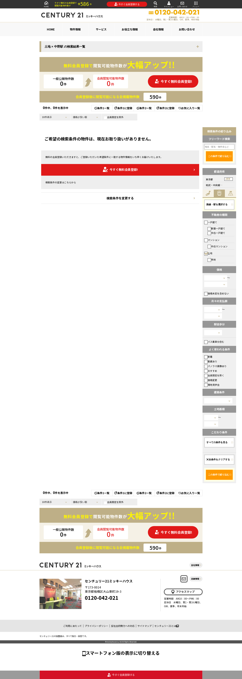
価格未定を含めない (216, 293)
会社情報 (158, 29)
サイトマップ (144, 626)
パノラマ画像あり (215, 366)
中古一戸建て (216, 233)
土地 (208, 253)
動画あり (210, 361)
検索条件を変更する (120, 198)
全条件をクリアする (218, 459)
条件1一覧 (101, 108)
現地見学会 (211, 384)
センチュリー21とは (166, 626)
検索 (155, 4)
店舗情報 (195, 578)
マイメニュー (169, 4)
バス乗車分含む (214, 341)
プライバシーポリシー (96, 626)
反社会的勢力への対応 (123, 626)
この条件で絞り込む (218, 156)
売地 (212, 259)
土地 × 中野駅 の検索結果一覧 (65, 46)
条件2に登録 (165, 108)
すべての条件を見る (217, 442)
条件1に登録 (123, 108)
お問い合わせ (182, 4)
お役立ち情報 (130, 29)
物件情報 (75, 29)
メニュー (196, 4)
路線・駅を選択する (217, 204)
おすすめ (210, 370)
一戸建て (210, 222)
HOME (46, 4)
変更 (228, 179)
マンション (211, 240)
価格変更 (210, 380)
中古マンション (218, 246)
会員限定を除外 (114, 117)
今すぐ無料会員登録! (173, 81)
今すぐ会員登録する (127, 4)
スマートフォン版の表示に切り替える (123, 653)
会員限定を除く (214, 375)
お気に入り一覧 (189, 108)
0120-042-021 (101, 598)
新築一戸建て (216, 228)
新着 (208, 356)
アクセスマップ (183, 591)
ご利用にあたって (72, 626)
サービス (101, 29)
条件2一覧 (144, 108)
